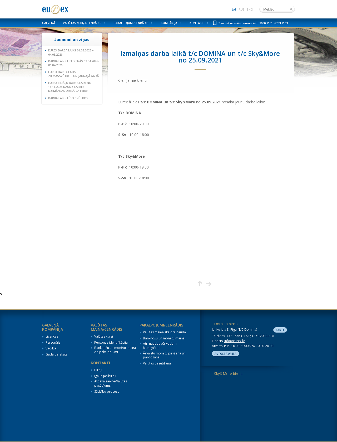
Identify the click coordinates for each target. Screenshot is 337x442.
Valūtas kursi (103, 336)
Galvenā (48, 23)
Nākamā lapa (208, 283)
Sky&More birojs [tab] (228, 373)
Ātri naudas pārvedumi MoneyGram (160, 346)
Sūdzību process (106, 392)
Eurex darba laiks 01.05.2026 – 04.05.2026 (71, 52)
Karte (280, 330)
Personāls (53, 342)
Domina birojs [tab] (226, 323)
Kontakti (197, 23)
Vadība (51, 348)
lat (234, 9)
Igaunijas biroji (105, 376)
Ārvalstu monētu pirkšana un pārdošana (164, 355)
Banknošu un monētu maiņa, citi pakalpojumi (115, 350)
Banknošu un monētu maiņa (164, 338)
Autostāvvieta (225, 353)
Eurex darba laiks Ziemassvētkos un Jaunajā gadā (73, 74)
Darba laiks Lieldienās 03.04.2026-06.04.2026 (73, 63)
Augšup (199, 283)
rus (241, 9)
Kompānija (169, 23)
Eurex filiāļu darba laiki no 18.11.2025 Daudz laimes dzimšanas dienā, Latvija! (69, 87)
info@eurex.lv (234, 341)
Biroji (98, 370)
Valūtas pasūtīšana (157, 363)
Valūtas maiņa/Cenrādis (82, 23)
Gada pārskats (56, 354)
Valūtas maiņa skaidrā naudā (164, 332)
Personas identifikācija (111, 342)
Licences (52, 336)
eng (250, 9)
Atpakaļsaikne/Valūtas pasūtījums (110, 383)
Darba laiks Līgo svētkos (68, 98)
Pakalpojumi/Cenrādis (131, 23)
